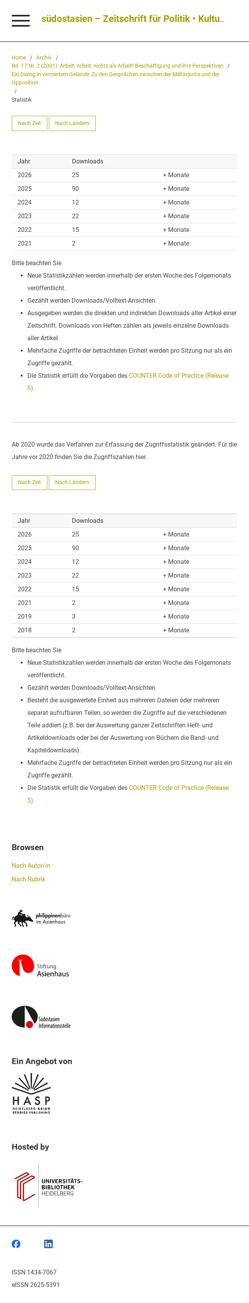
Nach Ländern (72, 123)
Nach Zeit (29, 123)
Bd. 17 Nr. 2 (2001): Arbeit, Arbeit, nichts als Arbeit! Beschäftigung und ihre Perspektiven (118, 66)
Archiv (44, 57)
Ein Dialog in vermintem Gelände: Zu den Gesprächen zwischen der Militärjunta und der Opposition (116, 78)
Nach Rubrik (28, 879)
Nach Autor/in (31, 865)
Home (19, 57)
